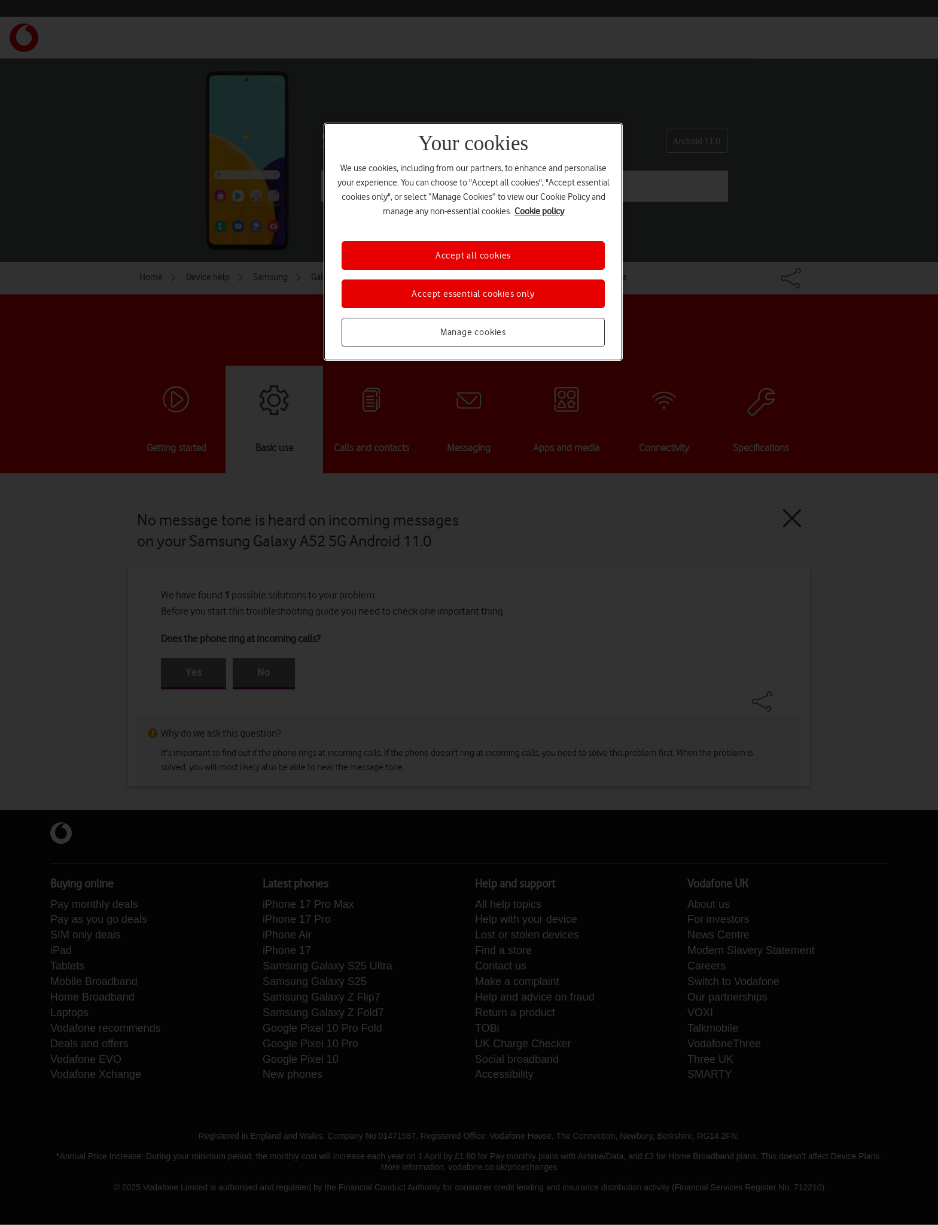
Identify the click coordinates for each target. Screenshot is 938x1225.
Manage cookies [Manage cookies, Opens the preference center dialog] (473, 332)
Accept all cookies (473, 255)
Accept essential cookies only (473, 293)
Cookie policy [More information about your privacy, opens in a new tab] (539, 211)
